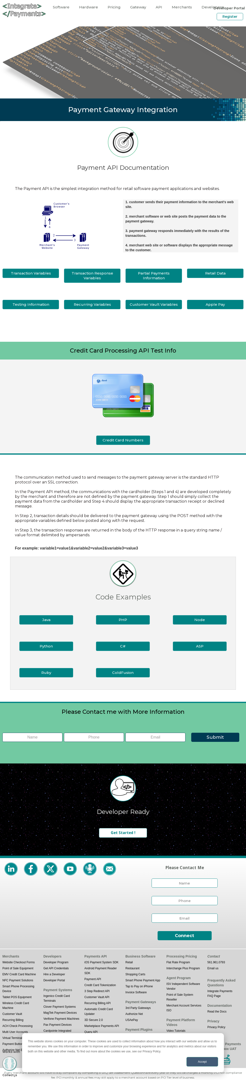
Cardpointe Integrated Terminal (57, 1033)
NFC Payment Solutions (17, 980)
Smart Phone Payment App (142, 980)
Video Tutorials (175, 1030)
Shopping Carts (135, 974)
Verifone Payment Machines (61, 1018)
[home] (24, 10)
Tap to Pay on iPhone (139, 986)
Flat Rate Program (178, 962)
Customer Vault (12, 1014)
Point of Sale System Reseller (179, 997)
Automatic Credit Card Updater (98, 1011)
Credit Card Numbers (123, 440)
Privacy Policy (216, 1027)
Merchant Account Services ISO (183, 1008)
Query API (91, 1032)
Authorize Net (134, 1014)
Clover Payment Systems (59, 1006)
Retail (129, 962)
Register (229, 16)
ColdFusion (123, 672)
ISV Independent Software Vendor (183, 986)
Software (61, 7)
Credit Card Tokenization (100, 985)
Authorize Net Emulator (17, 1050)
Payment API (92, 979)
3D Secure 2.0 (93, 1020)
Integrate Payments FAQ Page (219, 993)
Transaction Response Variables (92, 275)
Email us (212, 968)
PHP (123, 619)
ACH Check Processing (17, 1026)
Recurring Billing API (97, 1003)
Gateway (138, 7)
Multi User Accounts (15, 1032)
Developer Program (55, 962)
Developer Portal (54, 980)
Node (199, 619)
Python (46, 646)
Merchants (182, 7)
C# (123, 646)
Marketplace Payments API (101, 1026)
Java (46, 619)
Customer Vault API (96, 997)
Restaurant (132, 968)
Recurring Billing (12, 1020)
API (159, 7)
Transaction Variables (31, 273)
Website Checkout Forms (18, 962)
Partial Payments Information (154, 275)
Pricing (114, 7)
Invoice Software (136, 992)
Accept (202, 1061)
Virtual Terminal (12, 1038)
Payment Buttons (13, 1044)
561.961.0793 (216, 962)
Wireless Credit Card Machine (15, 1005)
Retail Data (215, 273)
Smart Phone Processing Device (18, 989)
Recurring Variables (92, 304)
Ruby (46, 672)
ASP (199, 646)
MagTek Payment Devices (60, 1012)
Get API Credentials (56, 968)
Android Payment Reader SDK (100, 971)
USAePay (131, 1020)
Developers (213, 7)
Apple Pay (215, 304)
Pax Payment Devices (57, 1024)
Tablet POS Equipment (16, 997)
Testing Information (30, 304)
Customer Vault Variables (154, 304)
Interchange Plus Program (183, 968)
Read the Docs (216, 1011)
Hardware (88, 7)
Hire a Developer (54, 974)
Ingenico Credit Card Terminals (56, 998)
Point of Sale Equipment (17, 968)
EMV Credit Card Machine (19, 974)
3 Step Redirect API (97, 991)
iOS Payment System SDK (101, 962)
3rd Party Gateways (138, 1008)
